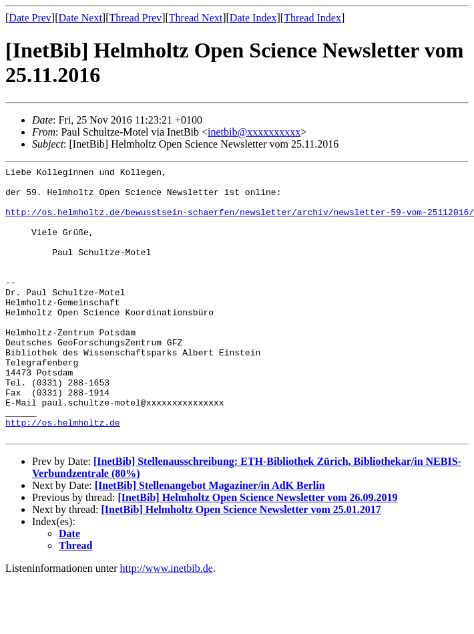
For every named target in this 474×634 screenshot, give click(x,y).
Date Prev (30, 17)
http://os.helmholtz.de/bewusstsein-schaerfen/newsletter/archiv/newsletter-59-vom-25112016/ (239, 222)
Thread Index (312, 17)
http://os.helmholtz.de (62, 474)
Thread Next (195, 17)
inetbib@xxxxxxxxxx (254, 132)
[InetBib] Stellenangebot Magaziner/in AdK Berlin (210, 539)
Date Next (80, 17)
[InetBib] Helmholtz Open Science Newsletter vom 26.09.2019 (257, 551)
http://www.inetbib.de (166, 622)
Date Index (253, 17)
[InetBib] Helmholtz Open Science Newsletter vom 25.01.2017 (241, 563)
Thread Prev (135, 17)
